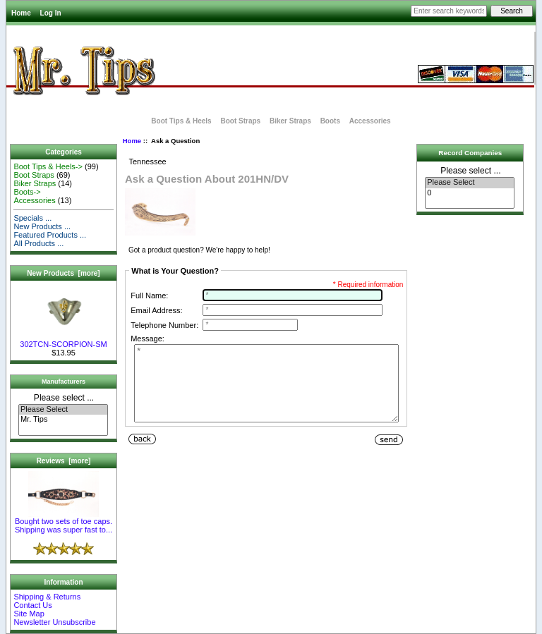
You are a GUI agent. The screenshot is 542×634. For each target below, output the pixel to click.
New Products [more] (63, 273)
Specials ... (32, 218)
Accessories (370, 121)
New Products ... (42, 226)
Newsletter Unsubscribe (54, 622)
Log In (50, 13)
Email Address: (156, 310)
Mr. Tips (63, 420)
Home (21, 13)
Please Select (63, 410)
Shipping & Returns (46, 596)
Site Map (28, 613)
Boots (330, 121)
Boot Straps (240, 121)
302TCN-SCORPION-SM (63, 340)
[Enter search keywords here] (449, 11)
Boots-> (26, 192)
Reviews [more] (64, 461)
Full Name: (149, 295)
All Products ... (38, 243)
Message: (147, 338)
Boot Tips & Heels (181, 121)
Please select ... (64, 398)
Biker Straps (290, 121)
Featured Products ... (49, 235)
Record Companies (470, 153)
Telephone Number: (164, 325)
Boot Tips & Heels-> (48, 166)
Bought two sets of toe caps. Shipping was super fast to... (63, 522)
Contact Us (32, 605)
